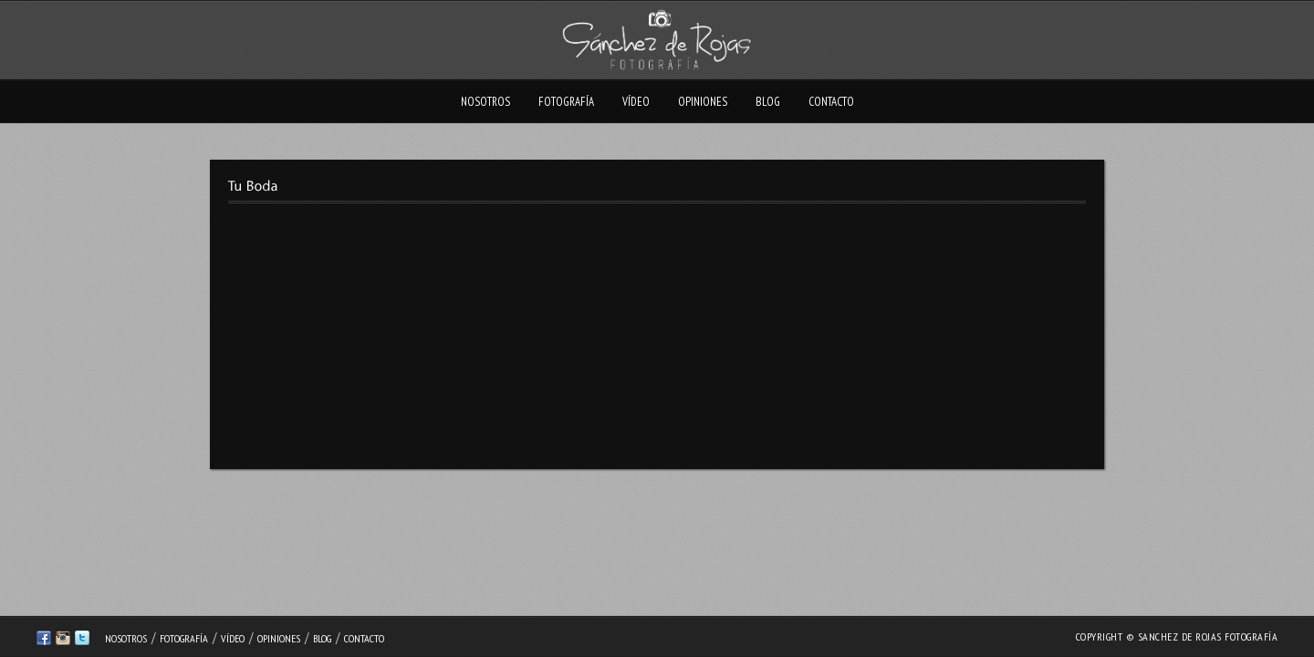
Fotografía (566, 102)
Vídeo (636, 102)
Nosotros (485, 102)
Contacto (831, 102)
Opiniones (702, 102)
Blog (768, 102)
